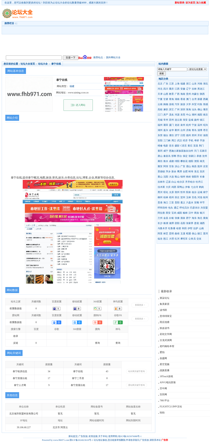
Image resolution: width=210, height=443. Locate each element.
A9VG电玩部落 (168, 382)
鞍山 (177, 176)
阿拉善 (161, 213)
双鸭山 (180, 187)
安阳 (160, 140)
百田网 (163, 394)
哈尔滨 (180, 182)
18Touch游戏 (166, 376)
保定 (185, 156)
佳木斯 (161, 187)
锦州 (182, 176)
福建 (182, 83)
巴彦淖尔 (195, 207)
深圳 (182, 109)
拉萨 (195, 228)
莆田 (165, 125)
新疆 (199, 99)
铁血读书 (164, 328)
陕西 (202, 94)
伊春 (187, 187)
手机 (190, 140)
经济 (185, 140)
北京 (160, 83)
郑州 (194, 135)
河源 (177, 114)
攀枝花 (184, 161)
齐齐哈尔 (190, 182)
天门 (196, 151)
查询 (97, 343)
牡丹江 (199, 182)
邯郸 (173, 156)
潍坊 (171, 135)
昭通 (188, 233)
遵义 (182, 202)
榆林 (185, 213)
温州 (199, 125)
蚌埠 (190, 171)
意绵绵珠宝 (166, 316)
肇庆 (205, 109)
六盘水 (189, 202)
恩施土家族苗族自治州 (181, 151)
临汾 (194, 192)
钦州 (205, 197)
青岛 (194, 130)
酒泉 (182, 218)
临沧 (160, 238)
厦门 (171, 125)
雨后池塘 (164, 322)
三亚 (171, 202)
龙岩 (177, 125)
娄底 (196, 223)
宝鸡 (173, 213)
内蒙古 (195, 94)
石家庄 (203, 151)
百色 (194, 197)
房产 (165, 114)
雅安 (160, 166)
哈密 (178, 228)
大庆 (168, 187)
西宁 (188, 218)
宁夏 (160, 99)
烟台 (165, 135)
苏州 (171, 120)
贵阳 (177, 202)
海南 (182, 94)
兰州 (160, 218)
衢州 (177, 130)
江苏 (171, 83)
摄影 (177, 145)
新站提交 (73, 436)
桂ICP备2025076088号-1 (129, 436)
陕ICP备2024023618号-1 (81, 440)
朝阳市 (195, 176)
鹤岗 (201, 187)
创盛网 (163, 358)
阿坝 (165, 166)
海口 (165, 202)
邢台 (179, 156)
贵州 (188, 94)
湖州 (160, 130)
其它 (171, 109)
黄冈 (160, 151)
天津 (160, 94)
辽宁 (188, 89)
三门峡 (167, 140)
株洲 (165, 223)
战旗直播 (164, 370)
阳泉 (188, 192)
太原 (171, 192)
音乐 (171, 145)
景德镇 (161, 171)
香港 (182, 99)
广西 (177, 94)
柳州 (160, 197)
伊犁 (190, 228)
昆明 (171, 233)
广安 (182, 166)
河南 (199, 83)
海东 (194, 218)
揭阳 (199, 114)
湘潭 (171, 223)
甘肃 (165, 99)
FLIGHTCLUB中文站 (171, 406)
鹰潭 (179, 171)
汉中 (190, 213)
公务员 (192, 238)
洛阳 (205, 135)
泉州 (182, 125)
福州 (160, 125)
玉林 (188, 197)
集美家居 (164, 304)
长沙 (160, 223)
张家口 (192, 156)
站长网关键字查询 (136, 371)
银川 (202, 213)
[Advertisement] (86, 29)
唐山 (160, 156)
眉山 (188, 166)
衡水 (165, 161)
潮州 (194, 114)
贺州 (182, 197)
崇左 (177, 197)
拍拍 (162, 412)
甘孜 (171, 166)
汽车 (177, 104)
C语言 (183, 145)
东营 (160, 135)
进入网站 (80, 105)
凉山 (177, 166)
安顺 (196, 202)
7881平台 (164, 400)
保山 (194, 233)
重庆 (171, 89)
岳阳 (182, 223)
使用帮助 (112, 436)
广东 (165, 83)
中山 (188, 114)
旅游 (182, 104)
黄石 (190, 145)
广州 (177, 109)
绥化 (165, 192)
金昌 (165, 218)
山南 (201, 228)
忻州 (182, 192)
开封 (199, 135)
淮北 (196, 171)
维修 (160, 145)
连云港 (178, 120)
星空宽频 (164, 364)
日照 (182, 135)
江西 (177, 89)
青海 (171, 99)
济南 (188, 130)
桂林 (165, 197)
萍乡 (168, 171)
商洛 (196, 213)
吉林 (194, 89)
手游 (202, 140)
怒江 (165, 238)
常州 (165, 120)
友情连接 (92, 436)
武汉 (179, 140)
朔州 (177, 192)
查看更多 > (140, 305)
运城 (199, 192)
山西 (165, 94)
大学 (188, 104)
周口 (173, 140)
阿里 (160, 233)
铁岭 (188, 176)
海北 (199, 218)
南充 (202, 161)
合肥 (185, 171)
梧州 (171, 197)
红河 (177, 238)
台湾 (194, 99)
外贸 (194, 104)
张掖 (177, 218)
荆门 (201, 145)
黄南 (205, 218)
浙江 (188, 83)
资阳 (196, 161)
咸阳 (179, 213)
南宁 (205, 192)
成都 (171, 161)
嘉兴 (165, 130)
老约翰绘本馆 (167, 346)
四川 (165, 89)
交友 (199, 238)
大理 (171, 238)
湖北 (205, 83)
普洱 (205, 233)
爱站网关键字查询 (136, 385)
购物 (165, 104)
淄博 (199, 130)
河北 (160, 89)
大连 (171, 176)
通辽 (176, 207)
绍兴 (205, 125)
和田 (184, 228)
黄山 (160, 176)
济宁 (177, 135)
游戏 (171, 104)
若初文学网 (166, 334)
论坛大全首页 (27, 64)
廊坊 (160, 161)
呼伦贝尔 (184, 207)
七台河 (194, 187)
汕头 (194, 109)
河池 (199, 197)
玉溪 (182, 233)
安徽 (182, 89)
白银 (171, 218)
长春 (202, 176)
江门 (160, 114)
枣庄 (205, 130)
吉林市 (161, 182)
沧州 (204, 156)
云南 (160, 104)
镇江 (202, 120)
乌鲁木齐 (162, 228)
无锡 (160, 120)
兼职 (165, 109)
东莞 (182, 114)
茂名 (171, 114)
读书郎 (163, 310)
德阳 (190, 161)
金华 (171, 130)
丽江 (199, 233)
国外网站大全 (113, 57)
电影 (165, 145)
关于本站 (102, 436)
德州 (188, 135)
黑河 (160, 192)
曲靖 (177, 233)
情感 (205, 104)
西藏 (205, 99)
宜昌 (195, 145)
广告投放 (82, 436)
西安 (168, 213)
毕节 (202, 202)
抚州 (199, 166)
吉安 (205, 166)
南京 (205, 114)
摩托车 (184, 238)
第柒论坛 (164, 298)
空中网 (163, 388)
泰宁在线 (56, 64)
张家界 (189, 223)
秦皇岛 (167, 156)
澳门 (188, 99)
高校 (160, 109)
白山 (173, 182)
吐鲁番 (171, 228)
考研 (196, 140)
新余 (173, 171)
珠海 (188, 109)
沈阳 (165, 176)
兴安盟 (204, 207)
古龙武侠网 (166, 340)
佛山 (199, 109)
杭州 (188, 125)
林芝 (165, 233)
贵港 (160, 202)
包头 (170, 207)
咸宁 (165, 151)
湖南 (177, 99)
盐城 (190, 120)
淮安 (185, 120)
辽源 (168, 182)
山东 (194, 83)
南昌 (194, 166)
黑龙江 (201, 89)
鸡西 (173, 187)
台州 (182, 130)
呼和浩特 (162, 207)
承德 (199, 156)
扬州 (196, 120)
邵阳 (177, 223)
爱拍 (162, 352)
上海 (177, 83)
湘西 (202, 223)
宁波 (194, 125)
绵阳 (177, 161)
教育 (171, 94)
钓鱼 (199, 104)
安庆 (202, 171)
